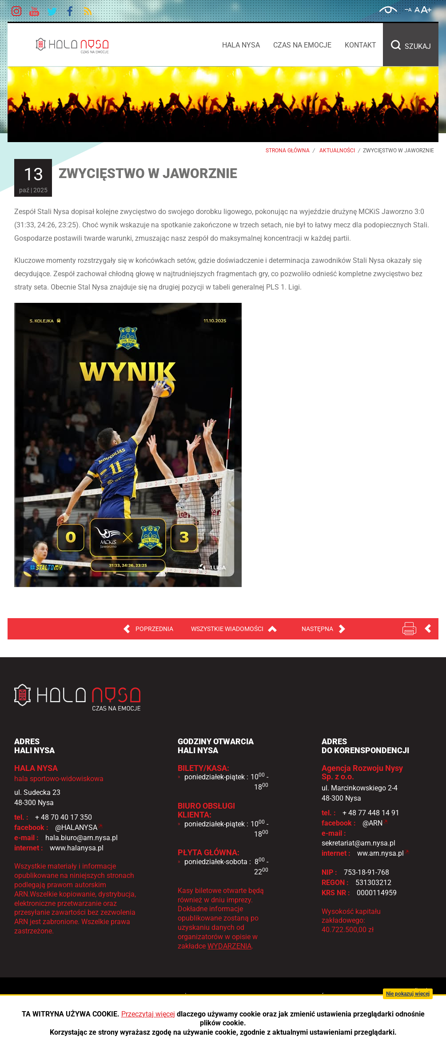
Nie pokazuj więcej (408, 994)
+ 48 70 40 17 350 (63, 817)
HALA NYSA (79, 45)
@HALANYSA (76, 827)
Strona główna (288, 150)
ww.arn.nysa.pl (380, 853)
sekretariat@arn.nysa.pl (358, 843)
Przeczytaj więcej (148, 1014)
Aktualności (337, 150)
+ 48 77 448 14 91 (370, 813)
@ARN (372, 823)
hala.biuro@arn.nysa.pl (81, 838)
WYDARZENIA (229, 946)
